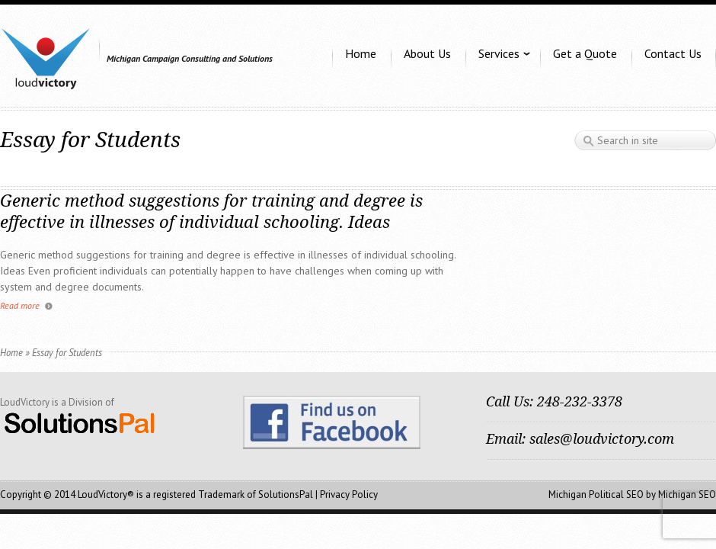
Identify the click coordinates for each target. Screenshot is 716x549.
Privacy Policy (349, 494)
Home (11, 352)
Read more (20, 305)
